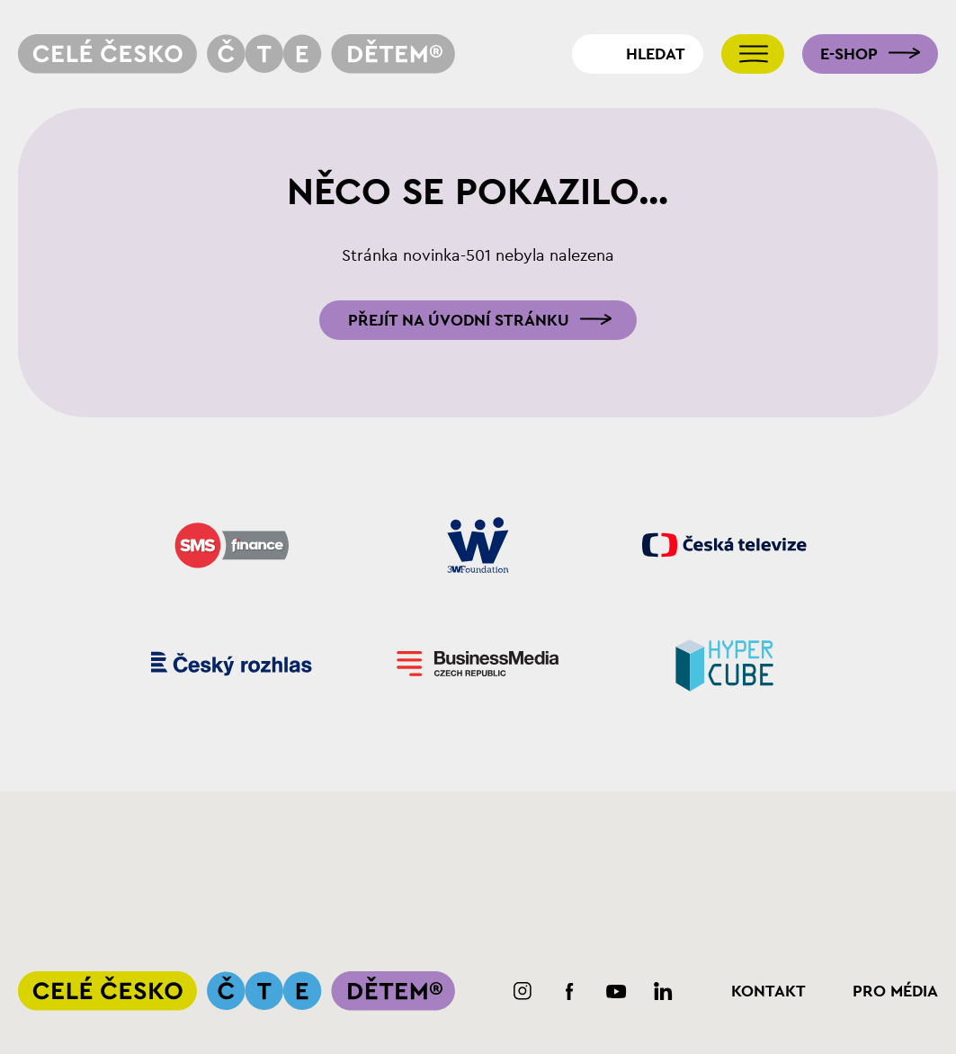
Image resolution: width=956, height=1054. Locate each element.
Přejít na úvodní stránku (458, 320)
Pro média (895, 991)
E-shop (849, 54)
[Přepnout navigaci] (752, 54)
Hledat (655, 54)
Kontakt (768, 991)
